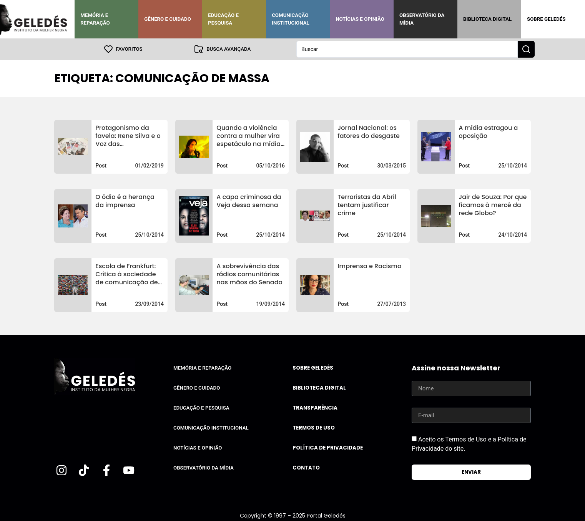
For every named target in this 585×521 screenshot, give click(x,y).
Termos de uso (313, 427)
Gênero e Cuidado (167, 19)
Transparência (314, 407)
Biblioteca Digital (487, 19)
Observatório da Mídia (421, 19)
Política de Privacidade (327, 447)
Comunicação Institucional (290, 19)
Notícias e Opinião (360, 19)
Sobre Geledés (546, 19)
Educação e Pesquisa (223, 19)
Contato (306, 467)
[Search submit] (526, 49)
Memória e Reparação (95, 19)
